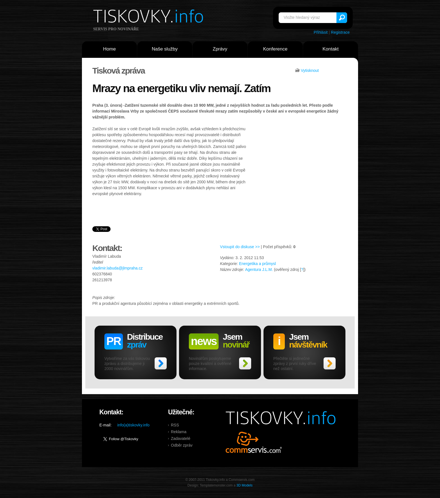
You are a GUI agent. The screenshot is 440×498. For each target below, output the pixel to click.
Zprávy (220, 49)
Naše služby (165, 49)
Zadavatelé (180, 438)
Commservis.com (254, 442)
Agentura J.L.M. (259, 269)
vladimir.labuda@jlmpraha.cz (117, 268)
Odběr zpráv (181, 445)
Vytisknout (310, 70)
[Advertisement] (298, 168)
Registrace (340, 32)
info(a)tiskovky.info (133, 425)
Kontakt (330, 49)
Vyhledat (341, 17)
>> (161, 363)
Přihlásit (321, 32)
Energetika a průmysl (257, 263)
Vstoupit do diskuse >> (240, 247)
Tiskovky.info (149, 17)
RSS (175, 425)
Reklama (178, 432)
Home (109, 49)
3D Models (245, 485)
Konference (275, 49)
